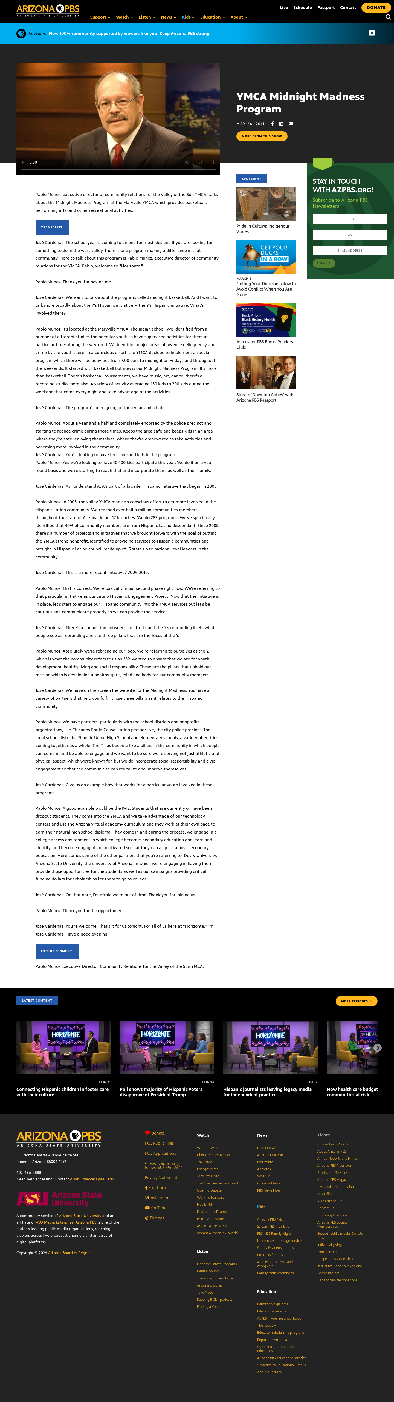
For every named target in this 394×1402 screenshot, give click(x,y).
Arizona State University (80, 1215)
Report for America (272, 1340)
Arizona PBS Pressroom (335, 1165)
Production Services (332, 1173)
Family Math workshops (275, 1273)
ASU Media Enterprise (55, 1222)
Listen (147, 17)
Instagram (156, 1197)
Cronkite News (268, 1183)
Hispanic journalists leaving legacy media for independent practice (267, 1092)
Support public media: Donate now (340, 1235)
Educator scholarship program (280, 1332)
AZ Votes (264, 1169)
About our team (269, 1372)
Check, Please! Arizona (214, 1155)
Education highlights (272, 1304)
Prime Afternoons (210, 1219)
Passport (326, 7)
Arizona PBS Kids (269, 1219)
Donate (155, 1133)
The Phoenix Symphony (215, 1278)
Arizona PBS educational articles (281, 1358)
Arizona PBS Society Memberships (332, 1224)
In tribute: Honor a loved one (339, 1266)
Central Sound (208, 1271)
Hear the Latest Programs (217, 1264)
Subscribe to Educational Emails (281, 1365)
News (168, 17)
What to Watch (208, 1148)
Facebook (155, 1187)
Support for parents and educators (275, 1349)
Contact (348, 7)
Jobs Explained (208, 1176)
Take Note (205, 1292)
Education (212, 17)
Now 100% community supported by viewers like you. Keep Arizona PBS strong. (129, 33)
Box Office (325, 1194)
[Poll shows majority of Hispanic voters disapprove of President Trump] (167, 1024)
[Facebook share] (275, 123)
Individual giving (329, 1245)
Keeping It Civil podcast (214, 1299)
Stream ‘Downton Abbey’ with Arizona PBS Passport (264, 397)
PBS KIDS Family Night (274, 1233)
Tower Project (328, 1273)
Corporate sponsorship (335, 1259)
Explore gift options (332, 1215)
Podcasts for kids (270, 1255)
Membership (327, 1252)
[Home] (71, 10)
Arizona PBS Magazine (334, 1180)
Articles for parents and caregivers (275, 1264)
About (239, 17)
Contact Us (325, 1208)
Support (100, 17)
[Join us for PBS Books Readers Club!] (266, 305)
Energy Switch (207, 1169)
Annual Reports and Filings (337, 1158)
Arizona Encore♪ (210, 1285)
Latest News (266, 1148)
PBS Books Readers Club (335, 1187)
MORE (356, 1001)
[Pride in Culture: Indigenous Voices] (266, 190)
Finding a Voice (208, 1307)
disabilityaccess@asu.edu (92, 1179)
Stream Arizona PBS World (217, 1233)
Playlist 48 (204, 1204)
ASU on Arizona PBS (212, 1226)
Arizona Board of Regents (70, 1253)
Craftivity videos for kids (275, 1248)
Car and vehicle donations (337, 1280)
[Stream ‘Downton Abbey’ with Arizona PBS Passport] (266, 358)
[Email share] (294, 123)
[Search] (387, 17)
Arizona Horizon (270, 1155)
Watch (124, 17)
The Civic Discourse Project (217, 1183)
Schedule (303, 7)
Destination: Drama (212, 1212)
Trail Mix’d (204, 1162)
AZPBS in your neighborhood (279, 1318)
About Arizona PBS (331, 1151)
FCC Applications (160, 1153)
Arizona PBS (86, 1222)
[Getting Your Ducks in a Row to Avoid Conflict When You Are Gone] (266, 242)
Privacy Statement (161, 1177)
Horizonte (265, 1162)
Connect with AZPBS (332, 1144)
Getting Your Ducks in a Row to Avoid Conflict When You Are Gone (266, 289)
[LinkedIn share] (284, 123)
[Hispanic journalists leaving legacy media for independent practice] (270, 1024)
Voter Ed (263, 1176)
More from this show (262, 136)
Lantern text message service (279, 1241)
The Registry (266, 1325)
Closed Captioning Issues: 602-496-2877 (163, 1165)
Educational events (271, 1311)
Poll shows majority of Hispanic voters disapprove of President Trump (161, 1092)
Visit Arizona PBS (330, 1201)
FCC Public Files (159, 1143)
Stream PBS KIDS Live (273, 1226)
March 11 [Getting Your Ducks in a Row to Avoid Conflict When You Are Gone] (244, 279)
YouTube (155, 1207)
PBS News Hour (269, 1190)
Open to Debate (209, 1190)
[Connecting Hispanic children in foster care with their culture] (63, 1024)
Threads (154, 1218)
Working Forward (210, 1197)
